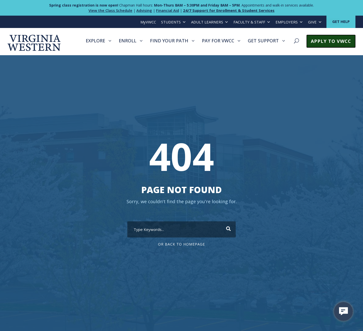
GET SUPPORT (263, 41)
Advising (144, 10)
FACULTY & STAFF (251, 22)
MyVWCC (148, 21)
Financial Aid (167, 10)
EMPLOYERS (289, 22)
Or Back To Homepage (181, 244)
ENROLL (127, 41)
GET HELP (341, 21)
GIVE (315, 22)
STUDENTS (173, 22)
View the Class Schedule (110, 10)
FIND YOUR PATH (169, 41)
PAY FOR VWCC (218, 41)
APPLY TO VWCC (331, 41)
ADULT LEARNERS (209, 22)
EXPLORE (95, 41)
